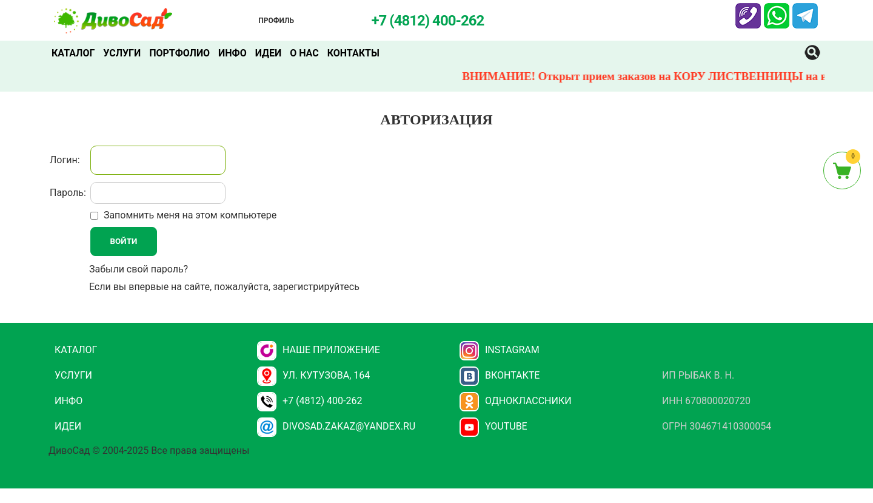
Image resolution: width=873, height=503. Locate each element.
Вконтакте (500, 375)
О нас (304, 53)
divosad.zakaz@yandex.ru (336, 426)
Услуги (122, 53)
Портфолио (179, 53)
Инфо (232, 53)
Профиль (276, 20)
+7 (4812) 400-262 (309, 401)
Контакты (353, 53)
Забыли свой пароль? (138, 269)
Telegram (805, 10)
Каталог (73, 53)
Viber (746, 10)
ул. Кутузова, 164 (313, 375)
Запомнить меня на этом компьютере (188, 215)
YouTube (493, 426)
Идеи (268, 53)
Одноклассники (516, 401)
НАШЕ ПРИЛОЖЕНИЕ (318, 350)
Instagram (500, 350)
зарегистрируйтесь (316, 286)
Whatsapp (776, 10)
